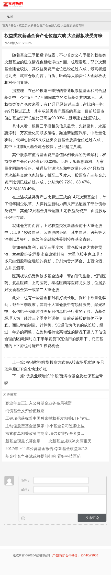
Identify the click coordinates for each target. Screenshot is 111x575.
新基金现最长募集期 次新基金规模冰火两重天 (48, 441)
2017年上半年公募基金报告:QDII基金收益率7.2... (48, 449)
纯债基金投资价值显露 (24, 411)
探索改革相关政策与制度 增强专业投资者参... (44, 433)
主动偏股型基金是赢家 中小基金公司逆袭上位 (45, 426)
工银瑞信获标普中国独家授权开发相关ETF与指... (47, 418)
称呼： (55, 480)
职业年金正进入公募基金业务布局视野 (38, 403)
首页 (5, 25)
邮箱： (55, 489)
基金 (13, 25)
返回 (7, 16)
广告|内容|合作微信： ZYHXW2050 (75, 555)
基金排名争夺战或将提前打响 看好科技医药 (43, 456)
